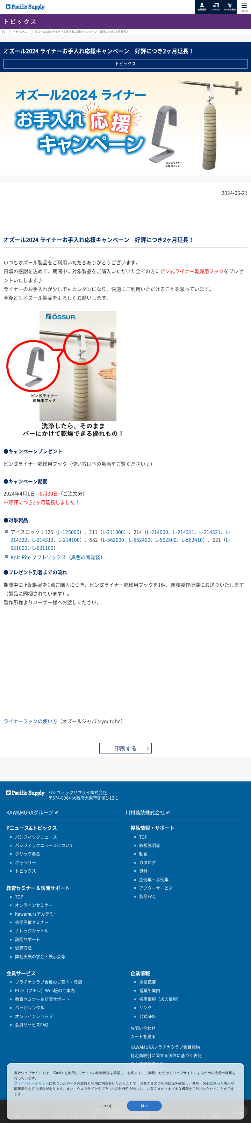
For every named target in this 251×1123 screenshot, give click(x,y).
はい (144, 1106)
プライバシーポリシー (31, 1083)
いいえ (106, 1106)
